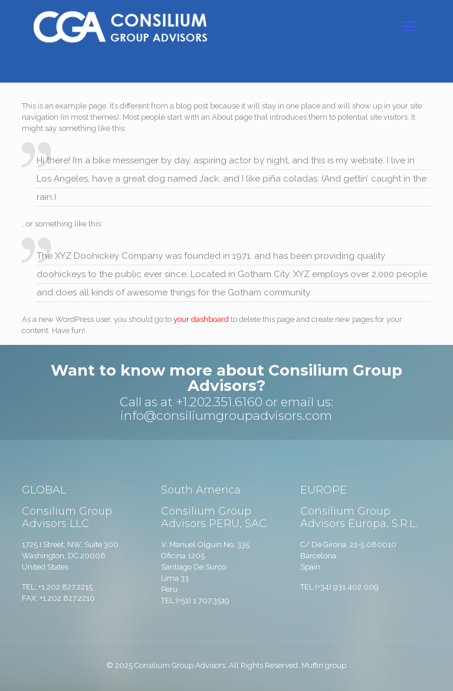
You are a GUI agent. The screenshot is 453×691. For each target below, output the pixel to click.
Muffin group (323, 665)
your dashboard (201, 319)
